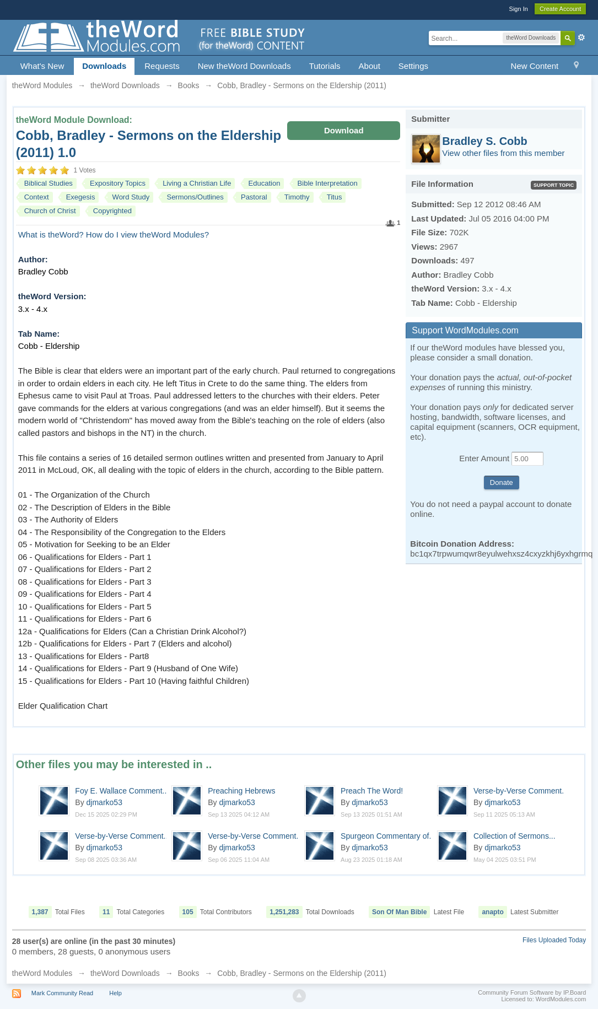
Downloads (104, 66)
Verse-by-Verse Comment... (520, 790)
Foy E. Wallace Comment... (122, 790)
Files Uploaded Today (554, 940)
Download (344, 130)
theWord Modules (42, 973)
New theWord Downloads (244, 66)
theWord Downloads (125, 973)
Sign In (518, 9)
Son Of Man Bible (399, 912)
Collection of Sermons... (514, 836)
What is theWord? (51, 234)
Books (189, 973)
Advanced (581, 37)
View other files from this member (503, 153)
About (369, 66)
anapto (492, 912)
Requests (161, 66)
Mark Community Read (62, 993)
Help (115, 993)
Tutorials (325, 66)
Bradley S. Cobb (484, 141)
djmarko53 (104, 802)
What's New (42, 66)
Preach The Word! (372, 790)
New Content (535, 66)
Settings (413, 66)
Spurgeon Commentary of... (388, 836)
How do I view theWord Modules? (147, 234)
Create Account (560, 9)
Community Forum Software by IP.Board (532, 992)
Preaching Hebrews (241, 790)
